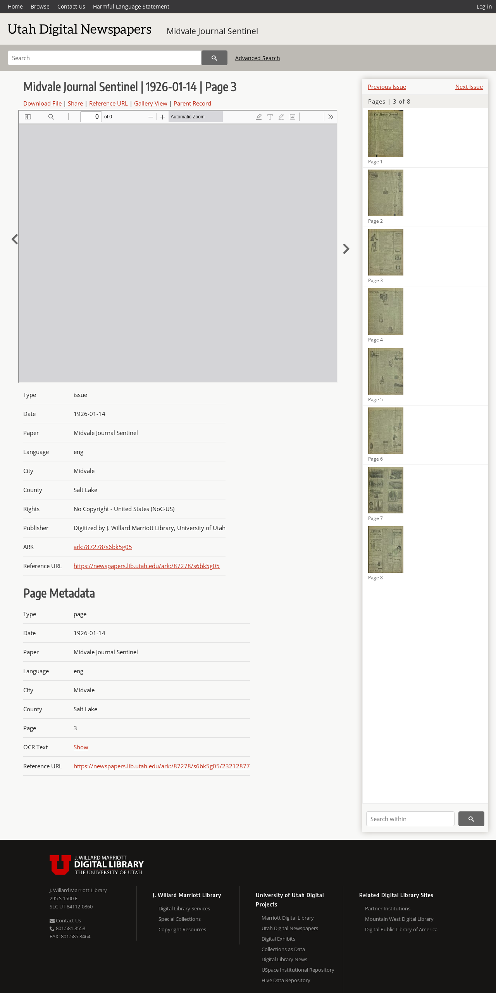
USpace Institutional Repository (298, 969)
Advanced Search (257, 58)
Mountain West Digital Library (399, 918)
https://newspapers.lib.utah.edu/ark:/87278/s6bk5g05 (147, 566)
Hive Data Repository (286, 980)
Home (15, 6)
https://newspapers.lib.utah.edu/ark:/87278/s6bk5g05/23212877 (162, 766)
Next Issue (469, 86)
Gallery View (150, 103)
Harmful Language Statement (131, 6)
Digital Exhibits (278, 938)
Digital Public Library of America (401, 929)
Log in (484, 6)
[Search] (105, 57)
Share (75, 103)
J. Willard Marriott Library (78, 890)
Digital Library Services (184, 908)
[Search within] (410, 818)
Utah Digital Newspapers (290, 928)
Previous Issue (387, 86)
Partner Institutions (387, 908)
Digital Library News (284, 959)
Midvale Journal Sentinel (212, 31)
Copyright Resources (182, 929)
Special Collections (179, 918)
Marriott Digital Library (288, 917)
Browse (40, 6)
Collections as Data (283, 949)
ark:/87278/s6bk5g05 (103, 547)
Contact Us (71, 6)
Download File (42, 103)
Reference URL (108, 103)
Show (81, 747)
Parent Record (192, 103)
